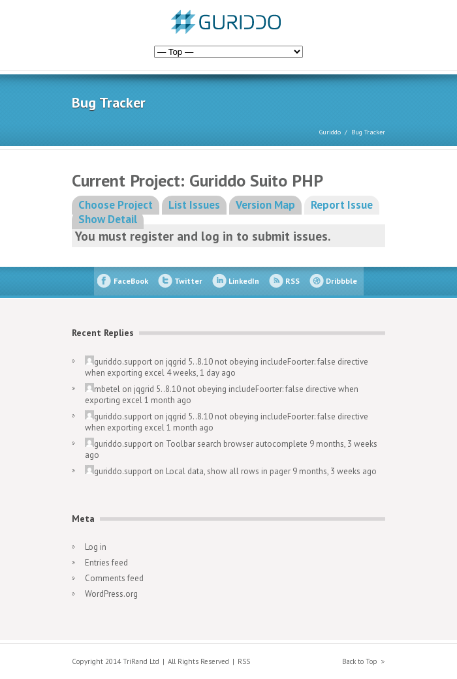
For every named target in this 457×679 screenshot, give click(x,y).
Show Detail (107, 219)
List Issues (194, 205)
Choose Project (115, 205)
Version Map (265, 205)
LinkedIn (243, 281)
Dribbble (341, 281)
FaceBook (131, 281)
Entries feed (106, 562)
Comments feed (114, 578)
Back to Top (359, 661)
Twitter (188, 281)
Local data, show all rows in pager (228, 471)
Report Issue (342, 205)
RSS (292, 281)
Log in (95, 546)
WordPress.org (111, 593)
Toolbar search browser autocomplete (236, 443)
